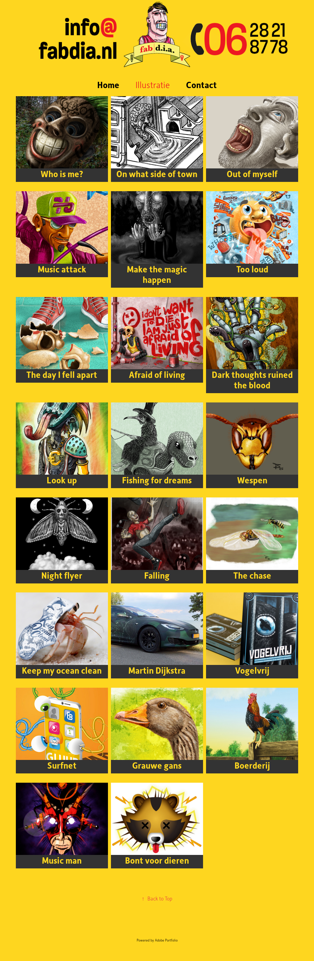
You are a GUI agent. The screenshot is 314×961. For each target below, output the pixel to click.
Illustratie (152, 84)
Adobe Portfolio (166, 940)
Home (108, 84)
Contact (201, 84)
